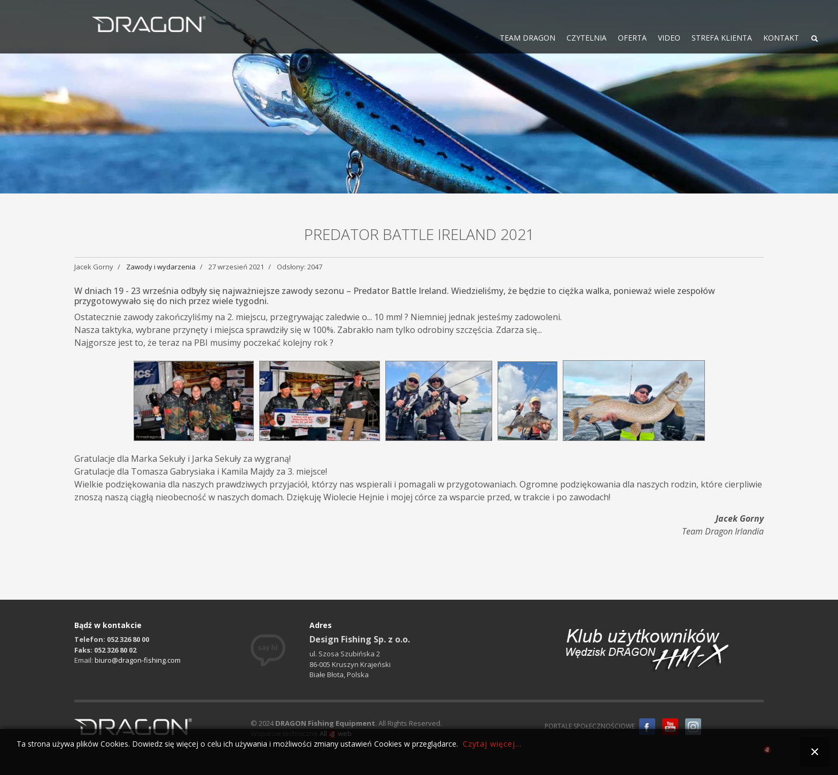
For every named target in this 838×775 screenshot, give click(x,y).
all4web (767, 751)
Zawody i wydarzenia (161, 267)
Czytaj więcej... (492, 744)
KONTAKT (781, 38)
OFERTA (632, 38)
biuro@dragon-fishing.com (138, 660)
